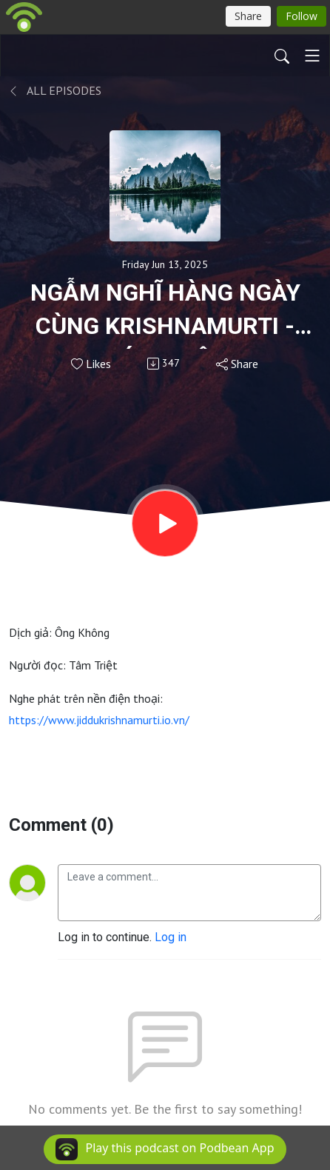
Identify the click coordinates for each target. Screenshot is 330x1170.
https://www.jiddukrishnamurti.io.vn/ (99, 719)
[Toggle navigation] (312, 55)
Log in (170, 937)
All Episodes (55, 90)
